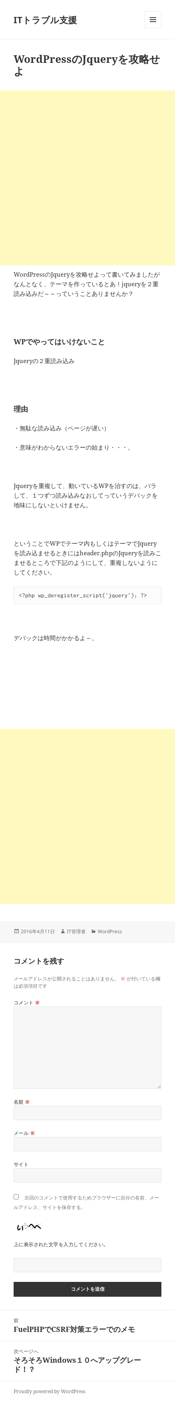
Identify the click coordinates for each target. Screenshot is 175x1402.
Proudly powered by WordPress (49, 1391)
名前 (22, 1102)
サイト (21, 1164)
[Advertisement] (87, 177)
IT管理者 (76, 931)
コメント (27, 1002)
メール (24, 1133)
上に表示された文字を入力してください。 (61, 1244)
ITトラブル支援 (45, 20)
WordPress (110, 931)
